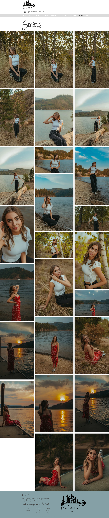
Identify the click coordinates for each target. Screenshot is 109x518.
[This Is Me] (28, 510)
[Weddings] (28, 513)
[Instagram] (48, 513)
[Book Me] (38, 513)
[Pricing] (38, 510)
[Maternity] (48, 510)
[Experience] (38, 508)
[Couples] (48, 508)
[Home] (28, 508)
